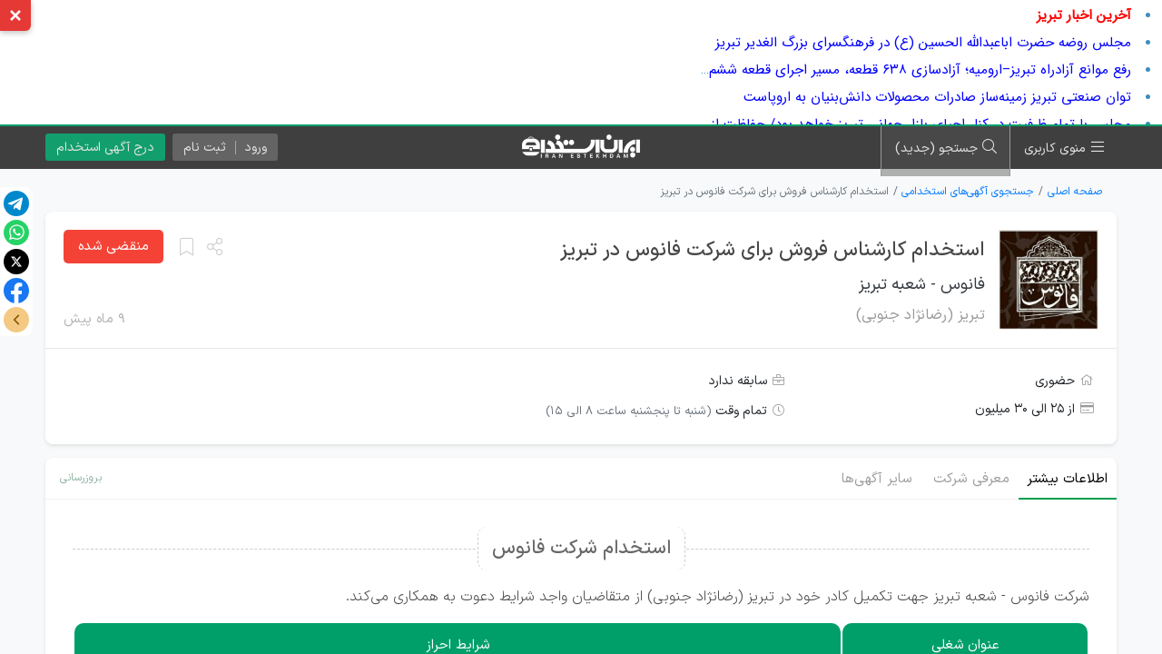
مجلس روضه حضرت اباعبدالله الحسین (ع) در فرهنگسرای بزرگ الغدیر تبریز (923, 43)
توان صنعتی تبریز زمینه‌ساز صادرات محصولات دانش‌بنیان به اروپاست (937, 97)
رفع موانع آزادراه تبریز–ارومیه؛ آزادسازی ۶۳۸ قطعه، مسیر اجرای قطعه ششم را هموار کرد (884, 70)
